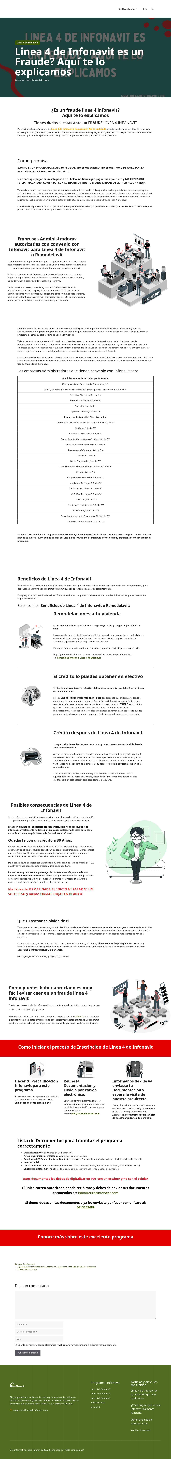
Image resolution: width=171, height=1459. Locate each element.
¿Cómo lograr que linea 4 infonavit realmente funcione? (145, 1408)
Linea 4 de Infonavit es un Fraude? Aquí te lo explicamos (144, 1394)
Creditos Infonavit (129, 9)
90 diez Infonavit (140, 1430)
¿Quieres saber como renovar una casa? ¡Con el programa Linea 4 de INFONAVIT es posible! (57, 1267)
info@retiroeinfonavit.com (85, 1113)
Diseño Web (54, 1449)
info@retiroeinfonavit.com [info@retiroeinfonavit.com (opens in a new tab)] (98, 1192)
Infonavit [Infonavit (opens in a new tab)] (79, 1016)
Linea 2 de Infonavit (100, 1393)
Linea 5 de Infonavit (100, 1398)
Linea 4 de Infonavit (26, 1264)
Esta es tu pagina (74, 1449)
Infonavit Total (98, 1402)
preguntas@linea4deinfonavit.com (30, 1410)
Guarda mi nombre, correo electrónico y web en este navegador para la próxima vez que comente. (67, 1344)
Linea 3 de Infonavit (100, 1389)
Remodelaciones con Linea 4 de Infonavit (79, 657)
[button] (152, 9)
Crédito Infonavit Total (27, 1269)
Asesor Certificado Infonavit (37, 80)
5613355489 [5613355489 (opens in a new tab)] (85, 1207)
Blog (145, 9)
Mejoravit (95, 1407)
